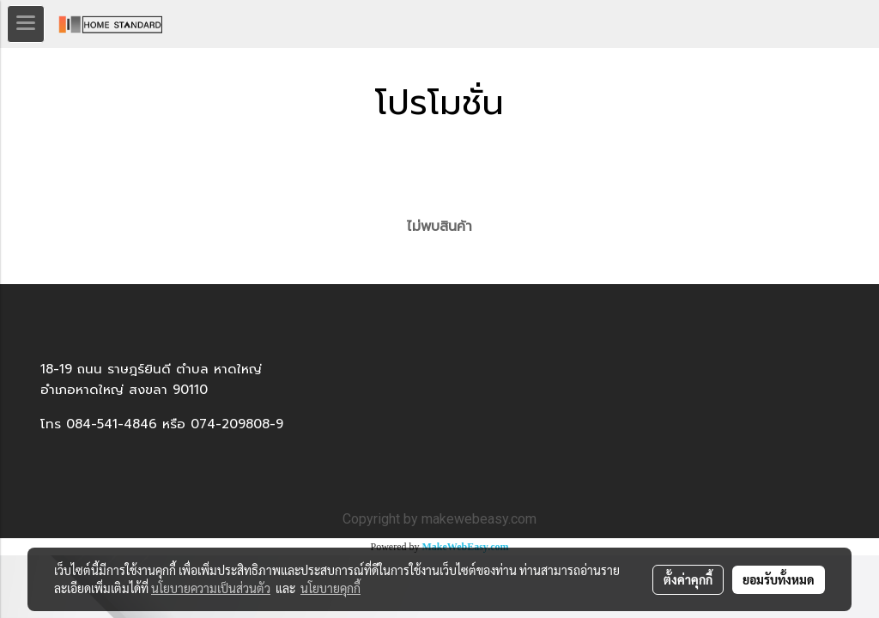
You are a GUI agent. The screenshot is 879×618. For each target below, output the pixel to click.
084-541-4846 (111, 424)
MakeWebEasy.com (465, 547)
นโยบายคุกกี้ (330, 588)
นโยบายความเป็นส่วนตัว (210, 588)
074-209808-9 (237, 424)
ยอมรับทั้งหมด (779, 579)
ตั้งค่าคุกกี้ (688, 579)
